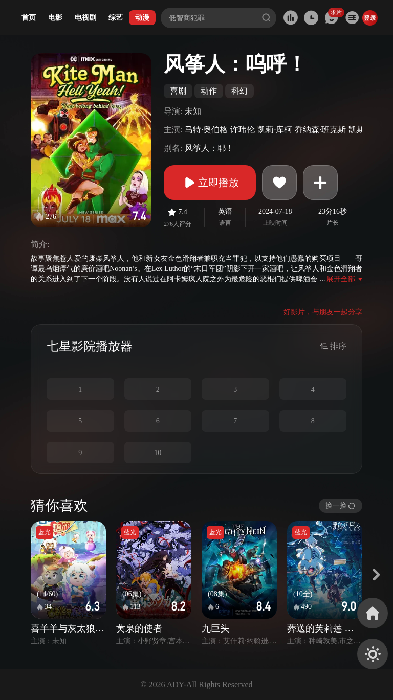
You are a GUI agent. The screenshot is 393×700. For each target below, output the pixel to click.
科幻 (239, 90)
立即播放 (210, 182)
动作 (209, 90)
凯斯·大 (361, 129)
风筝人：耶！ (209, 148)
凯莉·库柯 (274, 129)
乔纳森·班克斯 (320, 129)
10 (157, 453)
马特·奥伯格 (206, 129)
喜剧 (178, 90)
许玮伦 (242, 129)
